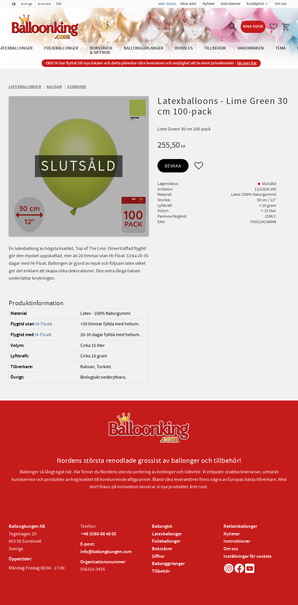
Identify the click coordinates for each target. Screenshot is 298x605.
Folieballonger (166, 541)
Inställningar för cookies (248, 556)
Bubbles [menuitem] (184, 48)
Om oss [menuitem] (280, 3)
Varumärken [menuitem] (250, 48)
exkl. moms (167, 3)
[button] (232, 27)
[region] (79, 345)
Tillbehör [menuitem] (215, 48)
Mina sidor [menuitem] (188, 3)
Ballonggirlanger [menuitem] (143, 48)
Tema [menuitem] (280, 48)
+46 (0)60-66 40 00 (98, 534)
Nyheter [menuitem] (209, 3)
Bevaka (173, 166)
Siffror (158, 556)
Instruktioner (237, 541)
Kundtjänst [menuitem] (255, 3)
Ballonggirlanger (168, 564)
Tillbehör (161, 571)
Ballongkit (162, 526)
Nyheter (232, 534)
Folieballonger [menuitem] (61, 48)
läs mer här (247, 63)
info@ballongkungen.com (106, 552)
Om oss (231, 549)
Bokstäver (162, 549)
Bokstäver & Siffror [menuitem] (101, 50)
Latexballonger (167, 534)
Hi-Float (43, 324)
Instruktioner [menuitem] (231, 3)
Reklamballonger (240, 526)
